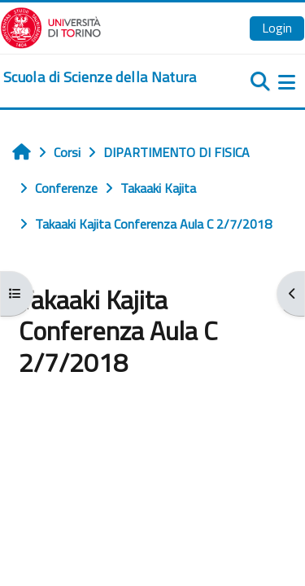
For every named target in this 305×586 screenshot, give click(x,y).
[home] (100, 77)
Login (277, 27)
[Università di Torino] (51, 26)
